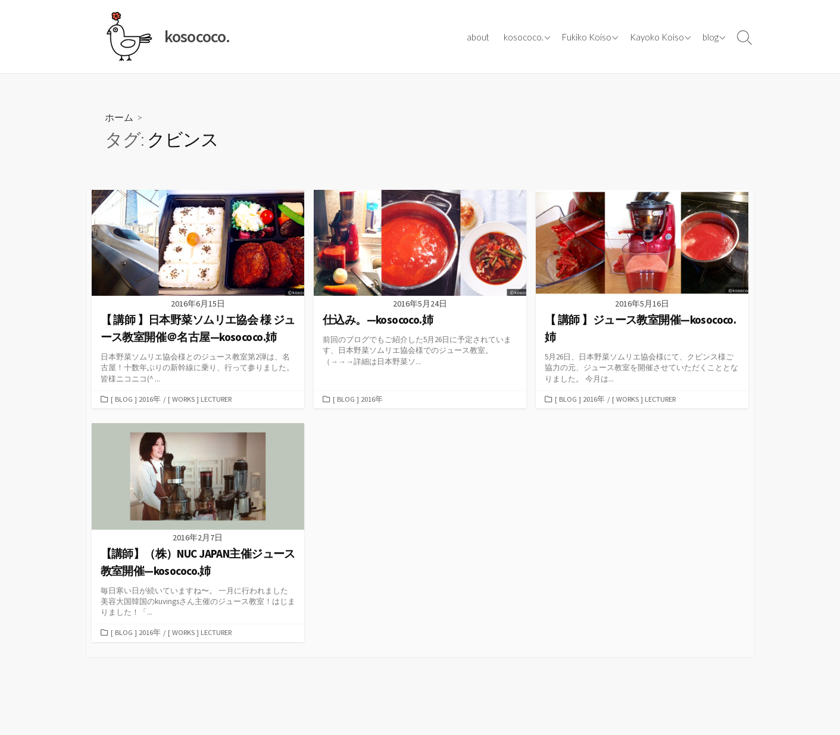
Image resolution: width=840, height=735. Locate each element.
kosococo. (524, 37)
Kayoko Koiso (657, 37)
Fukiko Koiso (586, 37)
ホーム (119, 117)
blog (710, 37)
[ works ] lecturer (201, 400)
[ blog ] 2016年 (136, 400)
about (478, 37)
